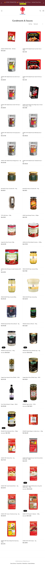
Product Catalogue (31, 563)
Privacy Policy (19, 563)
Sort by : (30, 24)
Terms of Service (13, 563)
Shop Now (22, 4)
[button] (1, 10)
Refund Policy (25, 563)
